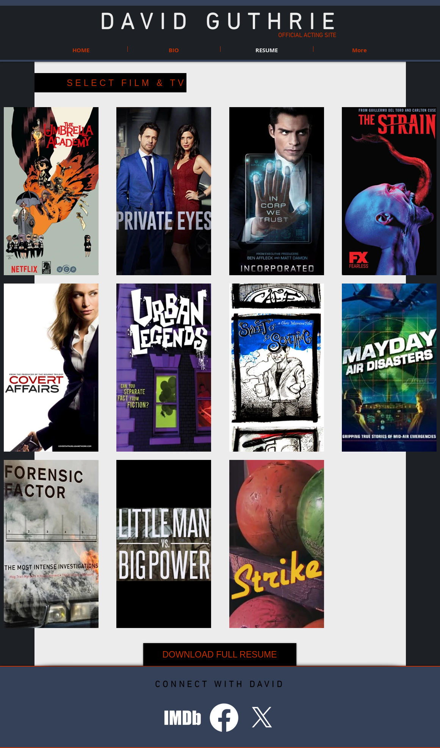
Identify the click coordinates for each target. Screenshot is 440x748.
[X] (262, 717)
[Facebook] (224, 718)
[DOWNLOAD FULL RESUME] (219, 654)
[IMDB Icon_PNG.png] (183, 718)
